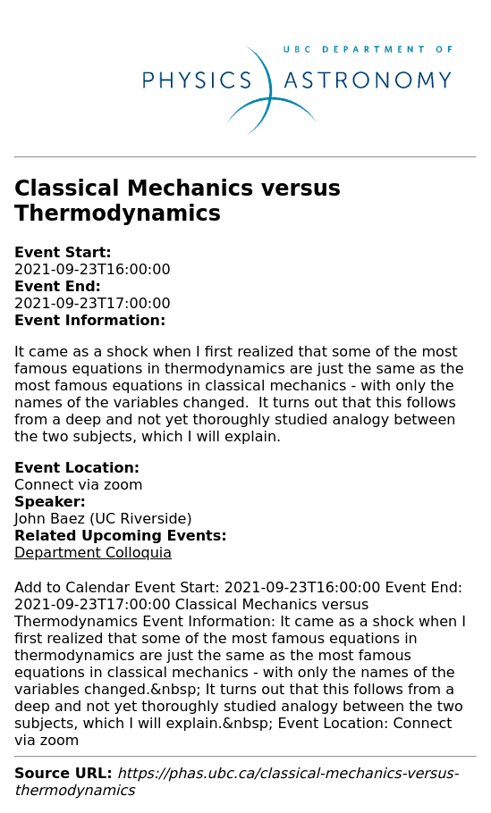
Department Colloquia (93, 552)
